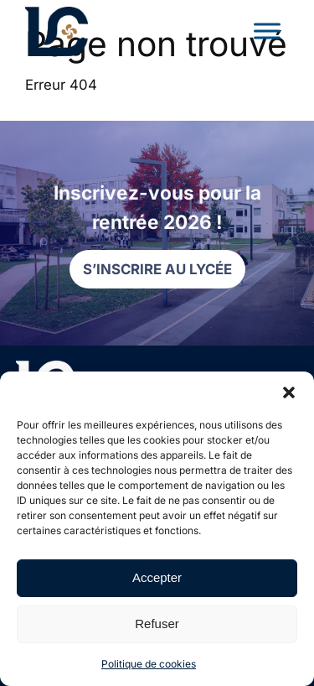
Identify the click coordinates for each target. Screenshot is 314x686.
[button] (289, 392)
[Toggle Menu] (267, 31)
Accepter (157, 577)
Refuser (157, 623)
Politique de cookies (148, 663)
